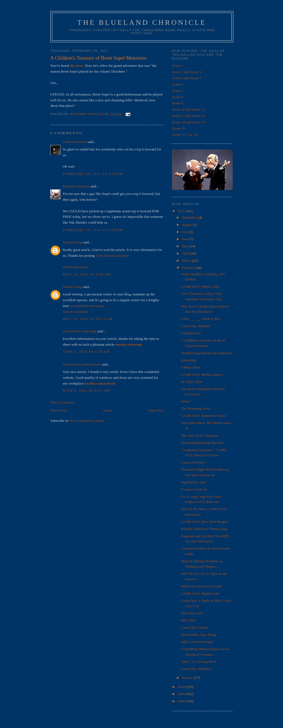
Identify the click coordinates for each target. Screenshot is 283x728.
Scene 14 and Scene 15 (188, 122)
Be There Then (191, 382)
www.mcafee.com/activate (82, 364)
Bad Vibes (188, 620)
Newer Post (58, 410)
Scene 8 (177, 97)
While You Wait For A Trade (201, 586)
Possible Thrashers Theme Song (204, 529)
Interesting (188, 360)
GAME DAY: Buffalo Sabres (202, 374)
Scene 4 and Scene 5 (186, 78)
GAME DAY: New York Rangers (205, 522)
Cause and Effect (193, 462)
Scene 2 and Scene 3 (186, 72)
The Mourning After (195, 408)
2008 (181, 701)
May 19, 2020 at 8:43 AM (87, 274)
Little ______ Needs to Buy (201, 319)
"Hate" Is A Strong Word (198, 662)
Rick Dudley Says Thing (198, 634)
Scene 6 (177, 84)
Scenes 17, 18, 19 (184, 135)
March (187, 260)
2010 (181, 687)
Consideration (191, 333)
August (187, 225)
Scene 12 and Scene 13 (188, 116)
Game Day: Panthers (196, 326)
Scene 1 (177, 65)
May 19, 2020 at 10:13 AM (88, 319)
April (186, 253)
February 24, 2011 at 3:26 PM (93, 174)
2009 (181, 694)
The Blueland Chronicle (141, 22)
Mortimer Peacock (76, 186)
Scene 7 (177, 91)
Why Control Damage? (197, 642)
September (190, 217)
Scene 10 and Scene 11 (188, 109)
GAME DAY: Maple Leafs (200, 286)
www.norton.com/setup (112, 255)
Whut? (185, 401)
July (185, 232)
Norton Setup (72, 242)
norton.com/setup (75, 267)
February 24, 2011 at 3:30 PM (93, 230)
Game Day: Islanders (196, 669)
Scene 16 (178, 128)
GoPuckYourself (75, 142)
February (189, 268)
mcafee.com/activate (100, 383)
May (185, 246)
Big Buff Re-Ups (193, 482)
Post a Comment (62, 402)
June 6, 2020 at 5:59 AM (86, 352)
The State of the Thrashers (200, 435)
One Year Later (192, 613)
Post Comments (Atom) (87, 421)
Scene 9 (177, 103)
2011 (181, 211)
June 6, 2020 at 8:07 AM (86, 390)
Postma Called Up (194, 489)
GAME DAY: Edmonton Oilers (203, 416)
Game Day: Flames (194, 627)
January (188, 678)
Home (107, 410)
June (185, 239)
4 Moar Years (190, 367)
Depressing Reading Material (202, 443)
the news (76, 65)
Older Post (156, 410)
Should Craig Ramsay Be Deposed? (206, 353)
